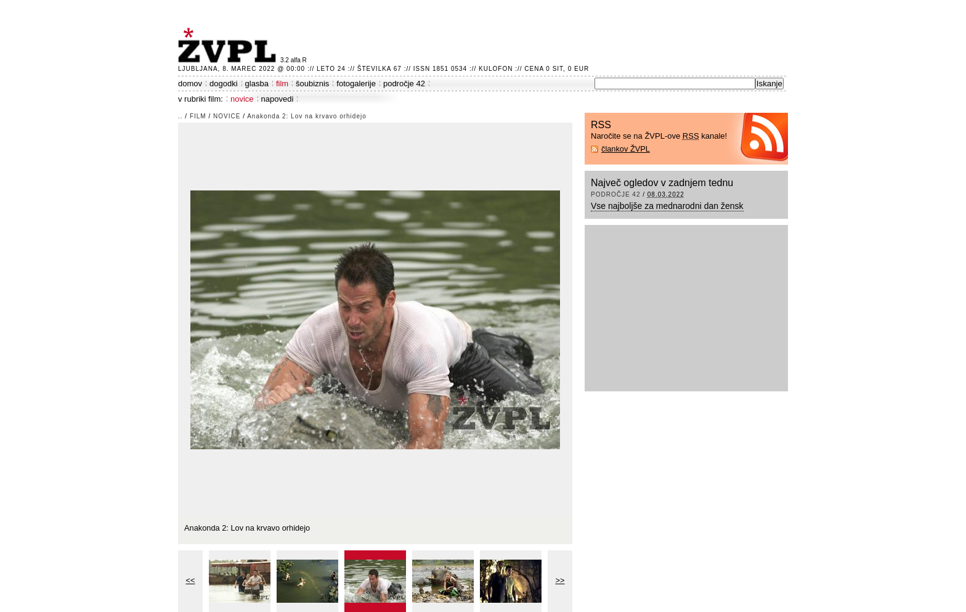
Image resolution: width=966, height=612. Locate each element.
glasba (257, 83)
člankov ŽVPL (625, 148)
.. (180, 116)
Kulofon (496, 68)
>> (560, 580)
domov (190, 83)
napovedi (277, 99)
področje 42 (404, 83)
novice (242, 99)
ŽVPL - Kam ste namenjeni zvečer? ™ (229, 45)
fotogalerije (356, 83)
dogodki (223, 83)
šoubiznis (312, 83)
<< (190, 580)
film (282, 83)
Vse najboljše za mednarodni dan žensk (667, 206)
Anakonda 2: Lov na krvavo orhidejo (307, 116)
